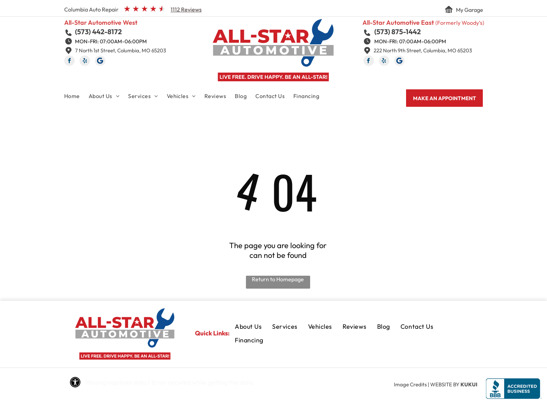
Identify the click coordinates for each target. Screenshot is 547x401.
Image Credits (410, 384)
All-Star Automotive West (100, 22)
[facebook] (69, 61)
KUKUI (468, 384)
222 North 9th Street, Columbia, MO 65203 (423, 50)
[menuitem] (76, 97)
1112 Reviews (186, 9)
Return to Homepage (278, 279)
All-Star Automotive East (398, 22)
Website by (444, 384)
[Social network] (100, 61)
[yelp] (85, 61)
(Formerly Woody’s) (459, 22)
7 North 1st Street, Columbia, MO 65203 (120, 50)
